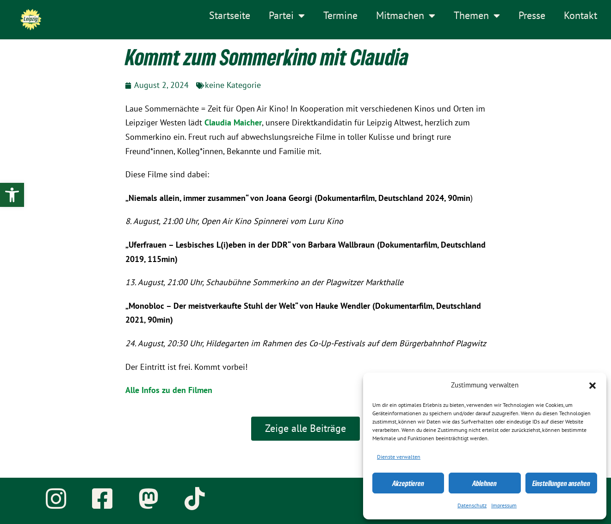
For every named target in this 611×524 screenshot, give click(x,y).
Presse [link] (531, 16)
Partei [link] (287, 15)
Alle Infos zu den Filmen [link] (168, 390)
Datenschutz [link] (472, 505)
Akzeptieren (408, 483)
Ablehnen (484, 483)
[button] (592, 385)
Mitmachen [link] (405, 15)
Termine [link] (340, 16)
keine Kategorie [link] (233, 85)
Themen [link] (477, 15)
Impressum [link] (504, 505)
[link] (12, 195)
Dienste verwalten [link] (398, 457)
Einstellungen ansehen (561, 483)
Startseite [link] (229, 16)
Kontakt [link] (580, 16)
